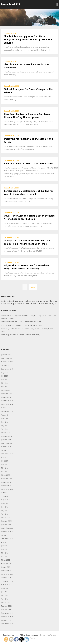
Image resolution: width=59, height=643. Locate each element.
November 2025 (7, 362)
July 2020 (4, 588)
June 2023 (4, 464)
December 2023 (7, 443)
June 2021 (4, 549)
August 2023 (5, 457)
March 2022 (5, 517)
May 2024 (4, 425)
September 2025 (7, 369)
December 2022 (7, 486)
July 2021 (4, 546)
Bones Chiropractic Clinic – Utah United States (29, 163)
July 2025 (4, 376)
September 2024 (7, 411)
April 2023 (4, 471)
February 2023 (6, 478)
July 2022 (4, 503)
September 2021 (7, 539)
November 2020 (7, 574)
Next (33, 287)
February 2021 (6, 563)
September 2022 (7, 496)
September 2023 (7, 454)
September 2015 (7, 624)
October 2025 (6, 365)
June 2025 (4, 379)
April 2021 (4, 556)
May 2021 (4, 553)
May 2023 (4, 468)
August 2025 (5, 372)
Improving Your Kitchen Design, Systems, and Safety (20, 335)
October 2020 (6, 578)
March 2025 (5, 390)
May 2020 (4, 595)
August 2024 (5, 415)
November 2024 (7, 404)
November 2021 (7, 532)
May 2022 (4, 510)
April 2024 (4, 429)
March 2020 (5, 602)
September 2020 (7, 581)
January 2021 (6, 567)
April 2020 (4, 599)
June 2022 (4, 507)
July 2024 (4, 418)
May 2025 (4, 383)
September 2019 (7, 613)
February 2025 (6, 394)
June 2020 (4, 592)
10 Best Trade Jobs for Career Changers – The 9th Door (21, 325)
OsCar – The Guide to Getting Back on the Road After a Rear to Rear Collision (29, 217)
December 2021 (7, 528)
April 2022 (4, 514)
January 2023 (6, 482)
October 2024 (6, 408)
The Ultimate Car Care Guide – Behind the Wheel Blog (21, 322)
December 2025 (7, 358)
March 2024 (5, 432)
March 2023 (5, 475)
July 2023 (4, 461)
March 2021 (5, 560)
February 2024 (6, 436)
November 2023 (7, 447)
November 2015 (7, 616)
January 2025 (6, 397)
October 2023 (6, 450)
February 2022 (6, 521)
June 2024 (4, 422)
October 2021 (6, 535)
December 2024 (7, 401)
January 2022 (6, 524)
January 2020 (6, 609)
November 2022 (7, 489)
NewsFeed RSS (10, 4)
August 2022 (5, 500)
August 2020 (5, 585)
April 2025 (4, 386)
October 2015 (6, 620)
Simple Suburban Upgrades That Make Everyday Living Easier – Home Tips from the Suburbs (28, 39)
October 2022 (6, 493)
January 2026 (6, 355)
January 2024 (6, 440)
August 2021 (5, 542)
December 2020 (7, 570)
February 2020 (6, 606)
